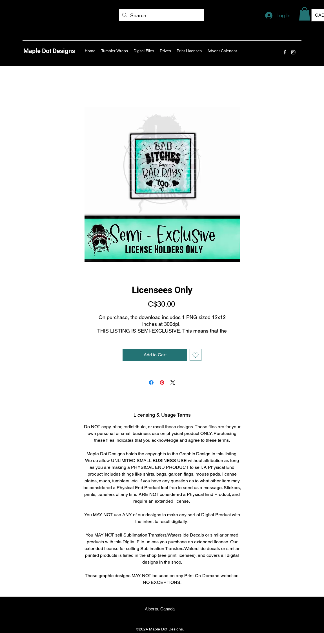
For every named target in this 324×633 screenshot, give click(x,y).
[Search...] (161, 15)
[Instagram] (293, 52)
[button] (304, 14)
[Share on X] (172, 382)
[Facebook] (285, 52)
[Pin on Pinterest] (162, 382)
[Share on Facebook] (151, 382)
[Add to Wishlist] (195, 355)
